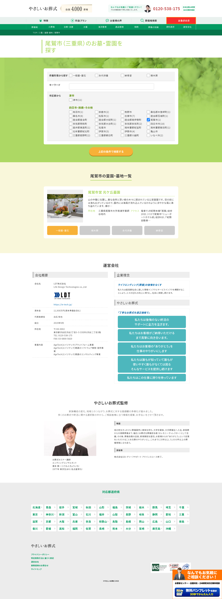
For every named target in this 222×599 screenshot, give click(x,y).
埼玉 (168, 507)
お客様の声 (116, 20)
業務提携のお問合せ (40, 565)
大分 (128, 528)
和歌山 (103, 521)
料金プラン (81, 20)
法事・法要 (68, 26)
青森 (48, 507)
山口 (168, 521)
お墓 (86, 26)
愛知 (168, 514)
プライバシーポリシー (40, 554)
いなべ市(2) (157, 135)
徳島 (181, 521)
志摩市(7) (130, 115)
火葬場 (51, 26)
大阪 (62, 521)
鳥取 (115, 521)
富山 (75, 514)
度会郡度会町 (80, 119)
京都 (48, 521)
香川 (35, 528)
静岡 (155, 514)
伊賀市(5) (104, 131)
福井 (101, 514)
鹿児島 (156, 528)
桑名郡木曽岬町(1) (160, 111)
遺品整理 (119, 26)
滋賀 (35, 521)
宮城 (75, 507)
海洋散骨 (102, 26)
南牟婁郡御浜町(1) (160, 127)
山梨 (115, 514)
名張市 (102, 127)
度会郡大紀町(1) (107, 119)
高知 (62, 528)
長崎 (101, 528)
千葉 (181, 507)
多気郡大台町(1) (107, 123)
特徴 (45, 20)
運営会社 (187, 26)
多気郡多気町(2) (133, 123)
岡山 (141, 521)
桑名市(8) (78, 115)
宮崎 (141, 528)
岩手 (62, 507)
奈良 (88, 521)
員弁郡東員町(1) (81, 127)
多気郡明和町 (80, 123)
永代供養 (101, 75)
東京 (35, 514)
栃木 (141, 507)
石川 (88, 514)
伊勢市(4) (130, 131)
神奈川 (50, 514)
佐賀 (88, 528)
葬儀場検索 (151, 20)
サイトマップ (36, 569)
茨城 (128, 507)
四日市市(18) (158, 123)
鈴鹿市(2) (104, 111)
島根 (128, 521)
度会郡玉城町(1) (159, 115)
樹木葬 (152, 75)
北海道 (36, 507)
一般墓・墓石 (77, 75)
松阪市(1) (104, 115)
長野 (128, 514)
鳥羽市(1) (78, 111)
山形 (101, 507)
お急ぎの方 (184, 20)
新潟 (62, 514)
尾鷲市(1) (156, 119)
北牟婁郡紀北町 (81, 131)
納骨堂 (126, 75)
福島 (115, 507)
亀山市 (154, 131)
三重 (181, 514)
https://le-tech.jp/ (63, 304)
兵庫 (75, 521)
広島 (155, 521)
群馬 (155, 507)
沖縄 (168, 528)
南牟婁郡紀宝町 (133, 127)
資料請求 (170, 26)
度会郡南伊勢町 (133, 119)
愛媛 (48, 528)
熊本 (115, 528)
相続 (136, 26)
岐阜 (141, 514)
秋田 (88, 507)
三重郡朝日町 (106, 135)
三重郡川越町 (132, 135)
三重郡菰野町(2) (81, 135)
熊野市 (128, 111)
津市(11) (77, 99)
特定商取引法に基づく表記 (42, 558)
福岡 (75, 528)
